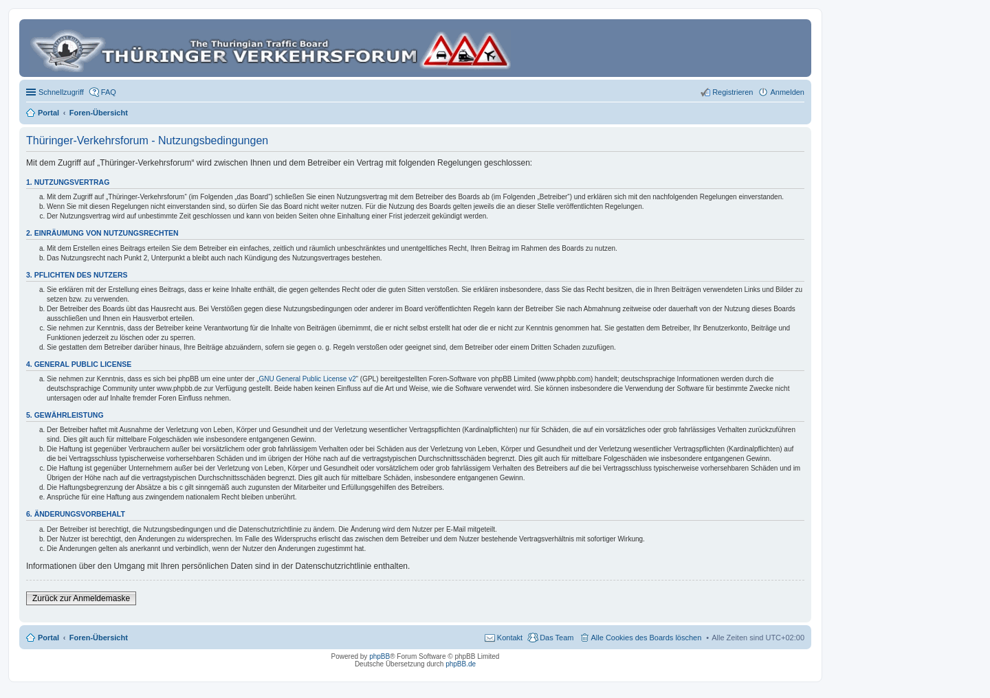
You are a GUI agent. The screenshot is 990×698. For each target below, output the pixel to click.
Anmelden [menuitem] (787, 92)
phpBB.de (461, 664)
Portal (48, 113)
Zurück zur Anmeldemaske (81, 598)
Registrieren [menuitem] (732, 92)
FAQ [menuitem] (108, 92)
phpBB (379, 656)
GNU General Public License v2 (307, 379)
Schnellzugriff (61, 92)
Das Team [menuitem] (556, 637)
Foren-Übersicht (98, 637)
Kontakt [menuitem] (509, 637)
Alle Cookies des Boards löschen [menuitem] (646, 637)
